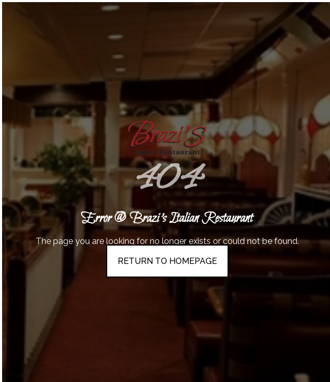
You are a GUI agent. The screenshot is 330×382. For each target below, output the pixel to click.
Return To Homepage (167, 261)
